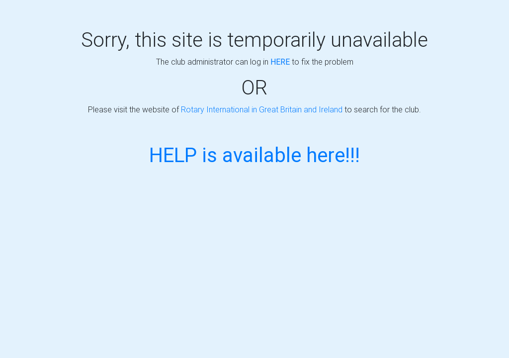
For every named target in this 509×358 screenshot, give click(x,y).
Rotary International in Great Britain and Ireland (261, 109)
